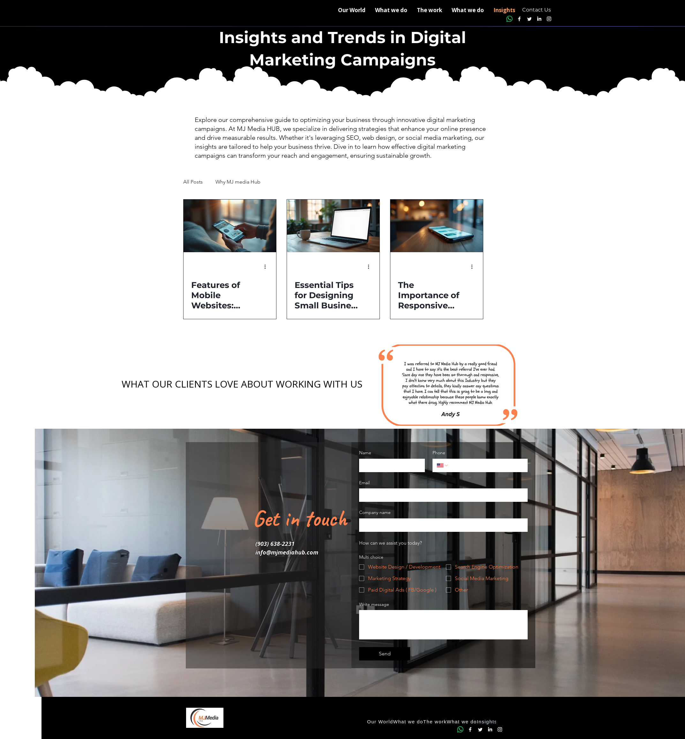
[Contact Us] (536, 10)
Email (364, 483)
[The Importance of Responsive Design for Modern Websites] (436, 226)
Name (365, 453)
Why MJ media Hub (237, 182)
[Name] (390, 465)
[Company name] (441, 525)
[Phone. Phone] (486, 465)
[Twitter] (529, 19)
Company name (375, 512)
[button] (468, 10)
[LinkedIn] (539, 19)
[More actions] (267, 266)
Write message (374, 604)
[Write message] (443, 625)
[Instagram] (549, 19)
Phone (439, 453)
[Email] (441, 495)
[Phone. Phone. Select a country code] (443, 465)
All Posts (193, 182)
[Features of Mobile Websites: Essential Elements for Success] (230, 226)
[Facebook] (519, 19)
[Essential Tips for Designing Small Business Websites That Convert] (333, 226)
